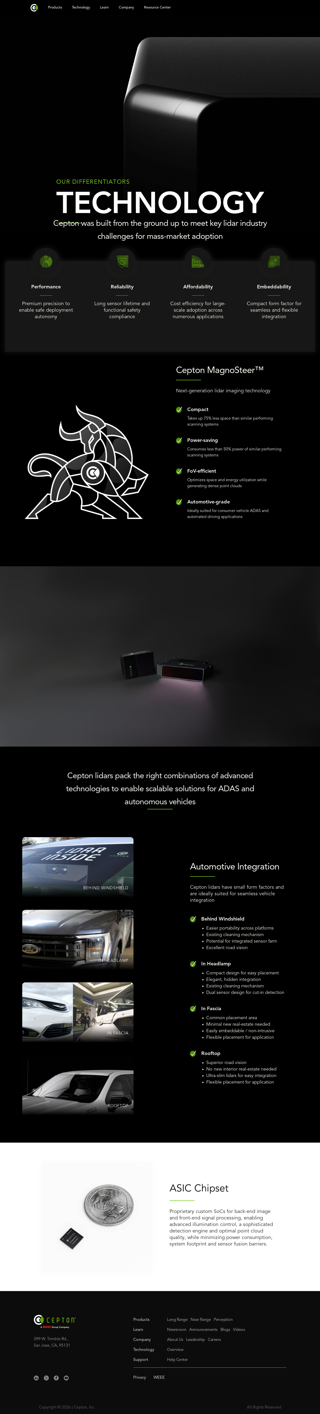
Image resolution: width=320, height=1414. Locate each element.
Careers (214, 1340)
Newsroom (176, 1330)
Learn (104, 7)
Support (140, 1360)
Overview (175, 1350)
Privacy (139, 1378)
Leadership (195, 1340)
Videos (239, 1330)
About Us (175, 1340)
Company (126, 7)
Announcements (203, 1330)
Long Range (177, 1320)
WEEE (159, 1378)
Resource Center (157, 7)
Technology (81, 7)
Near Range (200, 1320)
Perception (223, 1320)
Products (55, 7)
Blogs (225, 1330)
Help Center (177, 1360)
